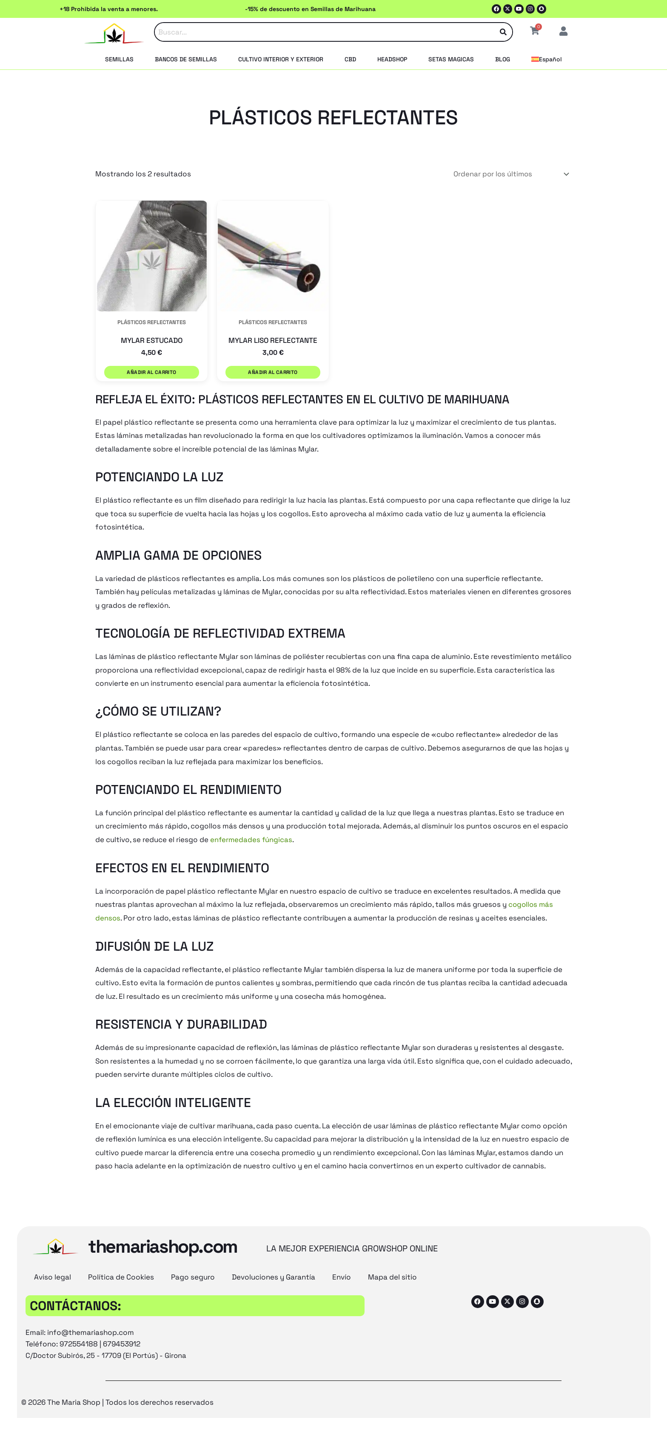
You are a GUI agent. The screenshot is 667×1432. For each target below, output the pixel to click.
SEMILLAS (119, 59)
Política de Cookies (121, 1272)
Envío (341, 1272)
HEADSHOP (392, 59)
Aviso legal (52, 1272)
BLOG (502, 59)
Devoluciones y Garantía (273, 1272)
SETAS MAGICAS (451, 59)
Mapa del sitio (392, 1272)
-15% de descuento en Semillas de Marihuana (310, 9)
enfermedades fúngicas (252, 835)
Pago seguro (193, 1272)
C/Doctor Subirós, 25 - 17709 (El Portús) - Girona (108, 1350)
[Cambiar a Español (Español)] (407, 1423)
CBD (350, 59)
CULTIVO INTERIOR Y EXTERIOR (280, 59)
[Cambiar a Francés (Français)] (345, 1423)
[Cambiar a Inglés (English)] (272, 1423)
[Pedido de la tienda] (509, 173)
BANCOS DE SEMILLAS (186, 59)
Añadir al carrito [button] (151, 371)
